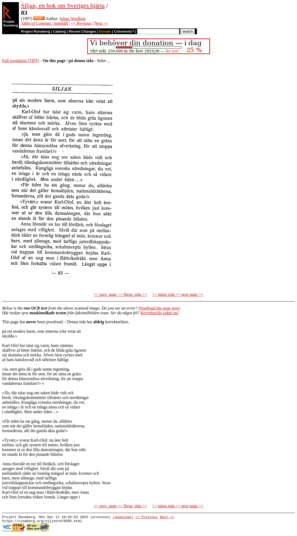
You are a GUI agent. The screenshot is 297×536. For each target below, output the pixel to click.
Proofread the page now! (159, 308)
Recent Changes (82, 31)
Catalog (59, 31)
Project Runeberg (35, 31)
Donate (105, 31)
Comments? (124, 31)
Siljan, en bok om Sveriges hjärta (63, 5)
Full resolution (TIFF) (20, 60)
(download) (123, 517)
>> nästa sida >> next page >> (178, 294)
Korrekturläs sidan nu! (159, 313)
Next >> (101, 23)
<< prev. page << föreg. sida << (120, 294)
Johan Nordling (73, 18)
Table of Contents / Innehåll (44, 23)
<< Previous (81, 23)
